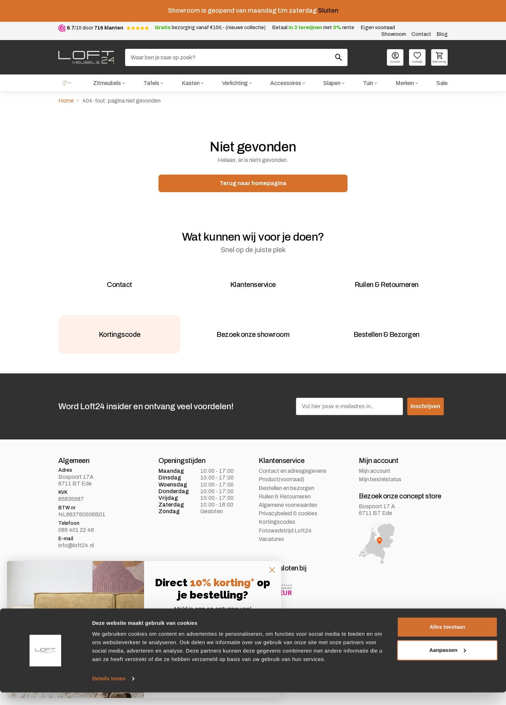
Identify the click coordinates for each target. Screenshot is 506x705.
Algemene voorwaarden (288, 526)
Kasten (190, 83)
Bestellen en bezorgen (286, 509)
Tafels (150, 83)
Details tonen (108, 691)
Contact (421, 34)
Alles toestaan (447, 639)
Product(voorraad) (281, 500)
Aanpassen (447, 662)
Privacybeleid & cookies (288, 534)
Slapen (331, 83)
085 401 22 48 (76, 551)
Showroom (393, 34)
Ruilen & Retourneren (285, 518)
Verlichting (234, 83)
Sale (442, 83)
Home (65, 83)
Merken (405, 83)
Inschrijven (425, 427)
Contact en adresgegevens (292, 492)
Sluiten (328, 10)
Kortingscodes (277, 543)
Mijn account (374, 492)
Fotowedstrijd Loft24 (285, 551)
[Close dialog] (272, 570)
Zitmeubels (105, 83)
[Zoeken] (236, 57)
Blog (442, 34)
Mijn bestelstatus (380, 500)
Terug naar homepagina (253, 185)
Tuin (368, 83)
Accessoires (285, 83)
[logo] (86, 57)
